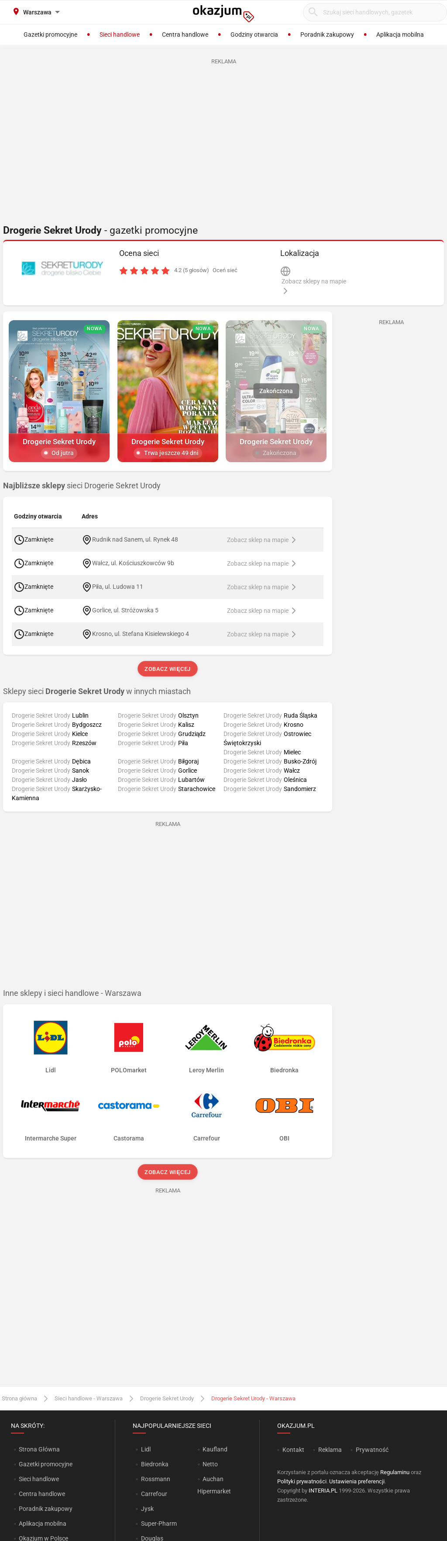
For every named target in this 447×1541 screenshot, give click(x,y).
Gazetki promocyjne (45, 1464)
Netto (210, 1464)
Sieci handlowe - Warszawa (89, 1398)
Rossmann (155, 1478)
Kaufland (215, 1449)
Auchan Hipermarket (214, 1485)
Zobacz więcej (167, 669)
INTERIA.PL (323, 1490)
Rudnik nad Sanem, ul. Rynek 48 (135, 539)
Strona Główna (39, 1449)
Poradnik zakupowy (45, 1508)
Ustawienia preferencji (357, 1481)
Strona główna (19, 1398)
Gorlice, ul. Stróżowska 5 (125, 610)
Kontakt (293, 1449)
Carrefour (154, 1493)
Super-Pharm (159, 1523)
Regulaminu (394, 1472)
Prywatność (372, 1449)
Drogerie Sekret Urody (167, 1398)
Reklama (330, 1449)
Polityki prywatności (302, 1481)
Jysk (147, 1508)
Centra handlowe (42, 1493)
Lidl (146, 1449)
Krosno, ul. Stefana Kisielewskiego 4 (140, 633)
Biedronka (154, 1464)
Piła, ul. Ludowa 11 (117, 586)
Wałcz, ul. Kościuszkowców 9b (133, 563)
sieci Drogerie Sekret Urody (82, 485)
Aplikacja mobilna (42, 1523)
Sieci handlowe (39, 1478)
